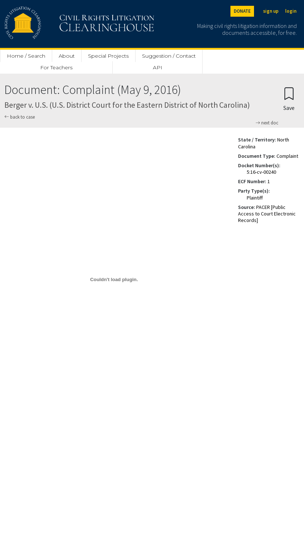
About (67, 56)
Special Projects (108, 56)
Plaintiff (255, 197)
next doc (266, 123)
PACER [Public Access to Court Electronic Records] (267, 213)
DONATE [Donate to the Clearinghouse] (242, 11)
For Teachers (56, 67)
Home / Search (26, 56)
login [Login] (290, 11)
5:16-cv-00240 (261, 172)
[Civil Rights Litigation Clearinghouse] (58, 24)
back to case (19, 117)
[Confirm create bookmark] (289, 98)
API (157, 67)
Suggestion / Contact (169, 56)
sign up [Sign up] (271, 11)
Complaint (287, 156)
